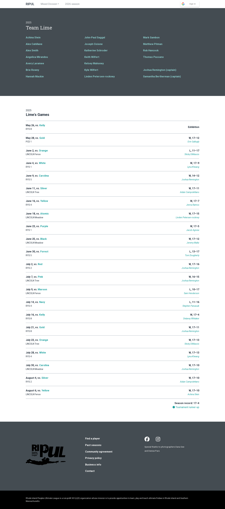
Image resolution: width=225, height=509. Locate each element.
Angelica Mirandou (37, 57)
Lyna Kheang (193, 167)
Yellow (44, 201)
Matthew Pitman (152, 44)
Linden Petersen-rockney (99, 76)
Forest (44, 251)
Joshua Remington (190, 179)
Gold (42, 137)
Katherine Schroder (96, 50)
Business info (93, 464)
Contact (90, 471)
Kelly (42, 125)
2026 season (72, 3)
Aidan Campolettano (189, 192)
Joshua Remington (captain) (159, 69)
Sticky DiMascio (192, 154)
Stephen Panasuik (190, 306)
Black (43, 238)
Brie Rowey (32, 69)
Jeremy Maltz (193, 242)
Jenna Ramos (192, 205)
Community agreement (98, 451)
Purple (44, 226)
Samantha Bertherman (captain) (162, 76)
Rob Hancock (151, 50)
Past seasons (93, 445)
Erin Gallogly (193, 141)
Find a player (92, 438)
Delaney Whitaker (191, 318)
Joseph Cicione (93, 44)
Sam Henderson (191, 293)
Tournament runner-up (185, 407)
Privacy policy (93, 458)
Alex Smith (32, 50)
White (42, 163)
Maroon (42, 289)
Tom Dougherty (192, 255)
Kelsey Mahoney (94, 63)
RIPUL (30, 4)
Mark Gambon (151, 37)
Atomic (44, 213)
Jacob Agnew (192, 230)
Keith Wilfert (91, 57)
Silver (43, 188)
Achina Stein (33, 37)
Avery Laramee (35, 63)
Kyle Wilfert (91, 69)
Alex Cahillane (34, 44)
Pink (40, 276)
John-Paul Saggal (94, 37)
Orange (43, 150)
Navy (42, 302)
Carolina (44, 175)
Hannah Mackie (35, 76)
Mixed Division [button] (49, 3)
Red (40, 264)
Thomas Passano (153, 57)
